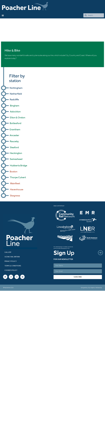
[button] (2, 15)
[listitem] (67, 215)
